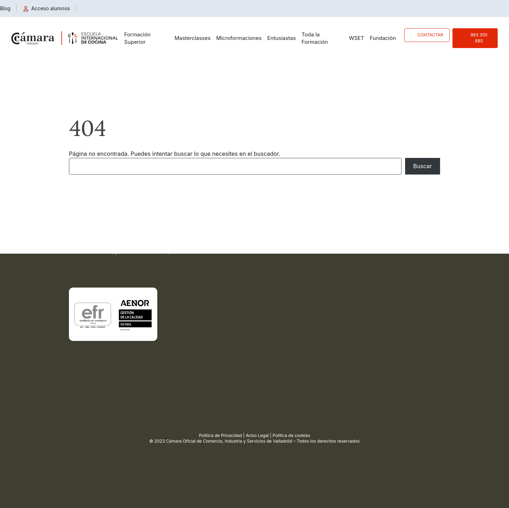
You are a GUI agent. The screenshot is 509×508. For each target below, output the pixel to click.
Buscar (422, 166)
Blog (5, 8)
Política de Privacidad (220, 435)
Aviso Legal (257, 435)
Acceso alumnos (50, 8)
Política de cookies (291, 435)
